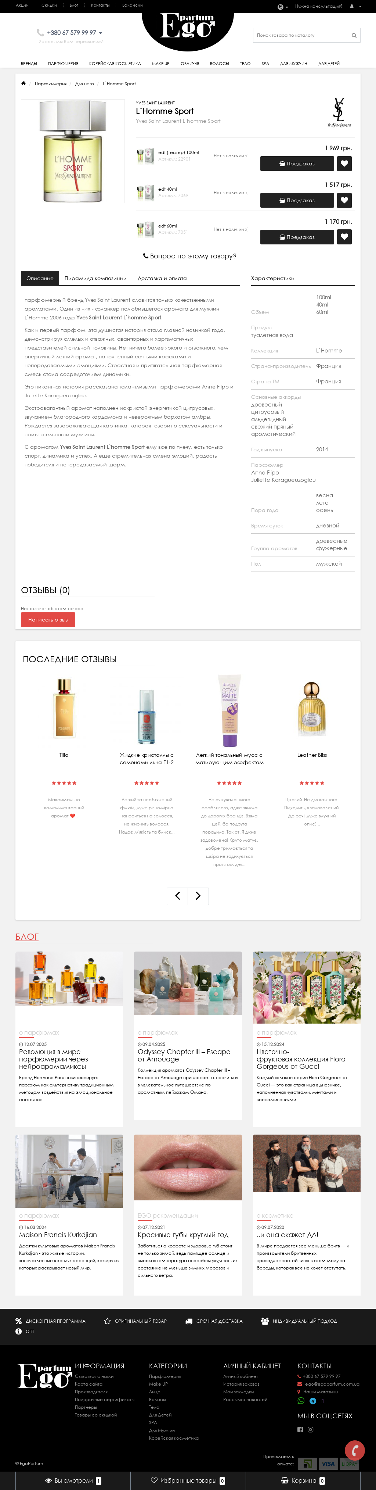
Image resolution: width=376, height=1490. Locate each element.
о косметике (275, 1215)
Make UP (158, 1384)
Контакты (100, 5)
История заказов (241, 1384)
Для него (84, 83)
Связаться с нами (94, 1376)
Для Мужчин (293, 64)
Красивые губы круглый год (183, 1235)
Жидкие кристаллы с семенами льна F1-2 (147, 758)
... (352, 64)
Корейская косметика (115, 64)
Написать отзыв (48, 619)
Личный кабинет (240, 1376)
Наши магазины (317, 1392)
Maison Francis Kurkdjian (58, 1235)
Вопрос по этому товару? (190, 256)
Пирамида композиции (96, 278)
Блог (74, 5)
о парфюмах (39, 1032)
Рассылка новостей (245, 1399)
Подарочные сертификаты (104, 1399)
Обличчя (190, 64)
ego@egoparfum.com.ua (328, 1384)
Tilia (64, 755)
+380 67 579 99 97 (319, 1376)
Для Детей (160, 1415)
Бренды (29, 64)
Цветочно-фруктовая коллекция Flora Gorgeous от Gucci (301, 1059)
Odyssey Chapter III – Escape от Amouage (184, 1055)
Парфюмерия (63, 64)
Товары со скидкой (96, 1415)
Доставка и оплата (162, 278)
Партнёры (86, 1407)
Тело (245, 64)
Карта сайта (88, 1384)
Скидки (49, 5)
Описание (40, 278)
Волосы (219, 64)
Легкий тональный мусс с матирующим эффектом (229, 758)
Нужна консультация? (319, 6)
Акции (22, 5)
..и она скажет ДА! (287, 1235)
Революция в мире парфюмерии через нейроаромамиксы (53, 1059)
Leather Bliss (312, 755)
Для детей (329, 64)
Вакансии (132, 5)
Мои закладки (238, 1392)
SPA (265, 64)
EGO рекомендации (168, 1215)
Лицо (154, 1392)
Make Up (161, 64)
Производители (91, 1392)
